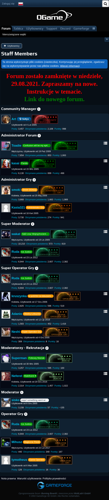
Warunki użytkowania (29, 478)
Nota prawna (8, 478)
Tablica (18, 28)
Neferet (17, 376)
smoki (16, 189)
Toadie (16, 145)
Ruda (15, 251)
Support (51, 28)
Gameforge (81, 28)
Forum (6, 28)
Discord (65, 28)
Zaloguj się (8, 3)
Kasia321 (18, 207)
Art (14, 119)
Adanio (17, 314)
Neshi (16, 331)
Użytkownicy (34, 28)
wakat (16, 234)
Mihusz (17, 442)
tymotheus (19, 459)
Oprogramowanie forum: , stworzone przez (54, 493)
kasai (15, 163)
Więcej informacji (70, 65)
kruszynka (19, 296)
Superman (19, 358)
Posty (14, 128)
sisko (15, 400)
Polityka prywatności (54, 478)
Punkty (57, 128)
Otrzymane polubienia (35, 128)
